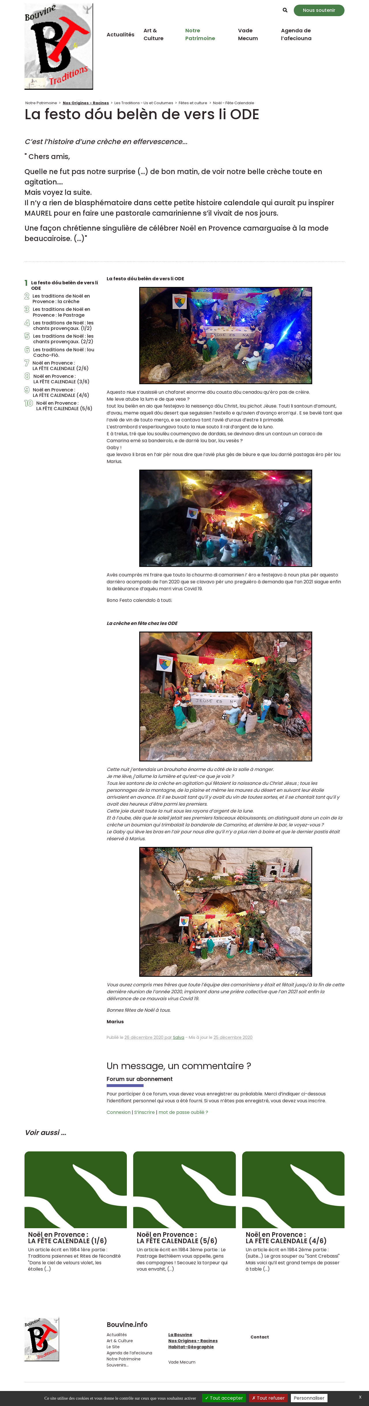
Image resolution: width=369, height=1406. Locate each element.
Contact (260, 1337)
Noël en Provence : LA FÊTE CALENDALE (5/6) (59, 405)
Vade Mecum (248, 34)
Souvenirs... (118, 1365)
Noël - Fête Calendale (233, 102)
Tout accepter (224, 1398)
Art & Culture (153, 34)
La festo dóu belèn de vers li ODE (61, 285)
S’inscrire (144, 1112)
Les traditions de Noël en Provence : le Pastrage (57, 312)
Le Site (113, 1347)
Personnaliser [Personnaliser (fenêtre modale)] (309, 1398)
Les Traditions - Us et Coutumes (143, 102)
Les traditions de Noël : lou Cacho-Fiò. (59, 352)
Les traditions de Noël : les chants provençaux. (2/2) (59, 338)
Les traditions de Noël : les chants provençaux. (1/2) (59, 325)
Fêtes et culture (193, 102)
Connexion (119, 1112)
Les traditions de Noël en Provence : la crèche (57, 298)
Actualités (120, 34)
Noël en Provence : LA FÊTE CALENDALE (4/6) (57, 392)
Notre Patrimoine (200, 34)
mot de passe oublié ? (183, 1112)
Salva (178, 1037)
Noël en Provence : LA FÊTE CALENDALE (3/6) (57, 379)
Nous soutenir (319, 10)
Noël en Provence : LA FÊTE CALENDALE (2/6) (57, 365)
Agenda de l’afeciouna (296, 34)
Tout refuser (268, 1398)
